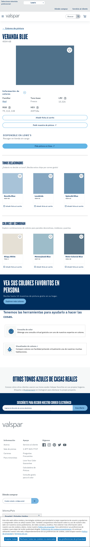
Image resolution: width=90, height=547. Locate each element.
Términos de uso (20, 534)
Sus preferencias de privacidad (71, 539)
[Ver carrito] (84, 16)
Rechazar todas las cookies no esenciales (37, 539)
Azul (4, 101)
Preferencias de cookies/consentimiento (56, 529)
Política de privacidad (46, 527)
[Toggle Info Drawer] (55, 92)
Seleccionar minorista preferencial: (9, 2)
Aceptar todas (11, 539)
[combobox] (70, 16)
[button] (2, 16)
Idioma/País (8, 510)
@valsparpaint (29, 390)
